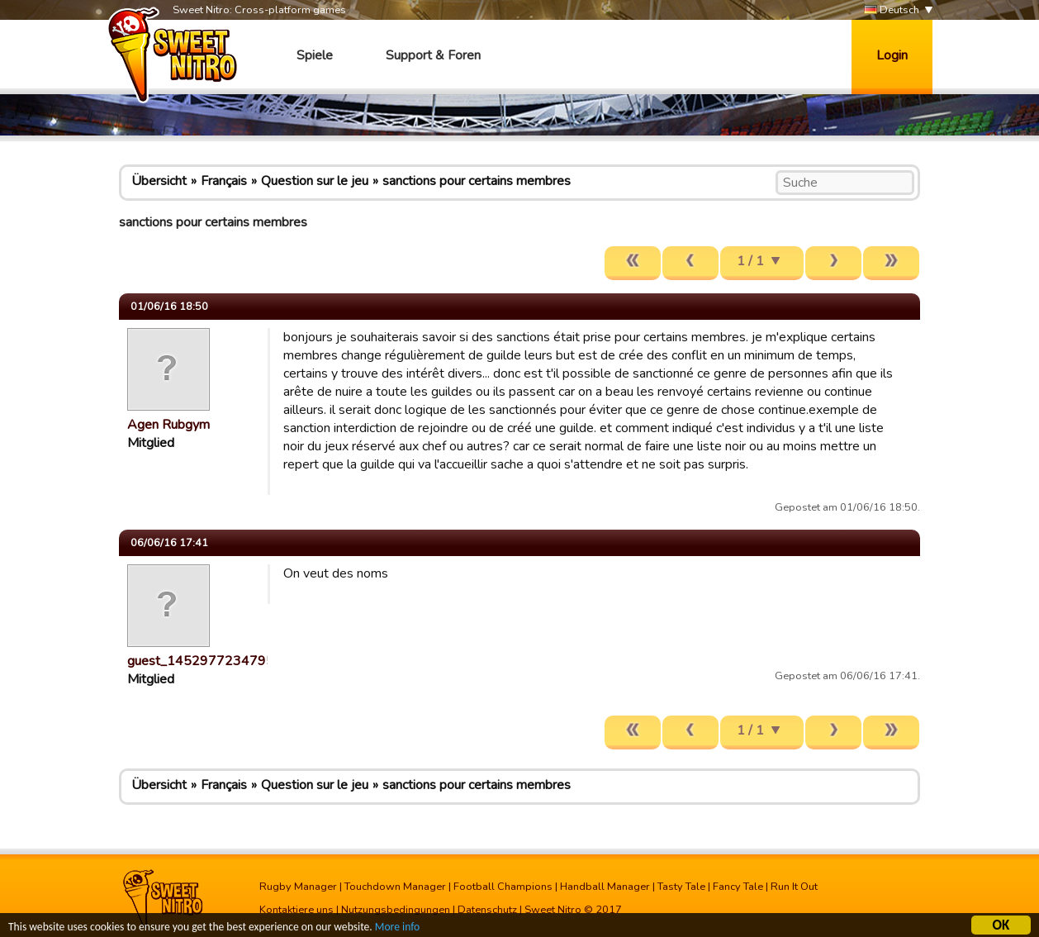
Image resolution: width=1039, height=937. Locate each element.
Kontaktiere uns (296, 909)
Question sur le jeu (314, 181)
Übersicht (159, 181)
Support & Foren (433, 55)
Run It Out (794, 886)
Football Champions (503, 886)
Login (892, 55)
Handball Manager (605, 886)
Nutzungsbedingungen (395, 909)
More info (397, 928)
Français (224, 181)
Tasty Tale (681, 886)
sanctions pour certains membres (476, 181)
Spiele (315, 55)
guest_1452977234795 (200, 661)
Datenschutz (487, 909)
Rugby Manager (298, 886)
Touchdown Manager (395, 886)
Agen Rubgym (168, 425)
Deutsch (891, 10)
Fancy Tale (738, 886)
